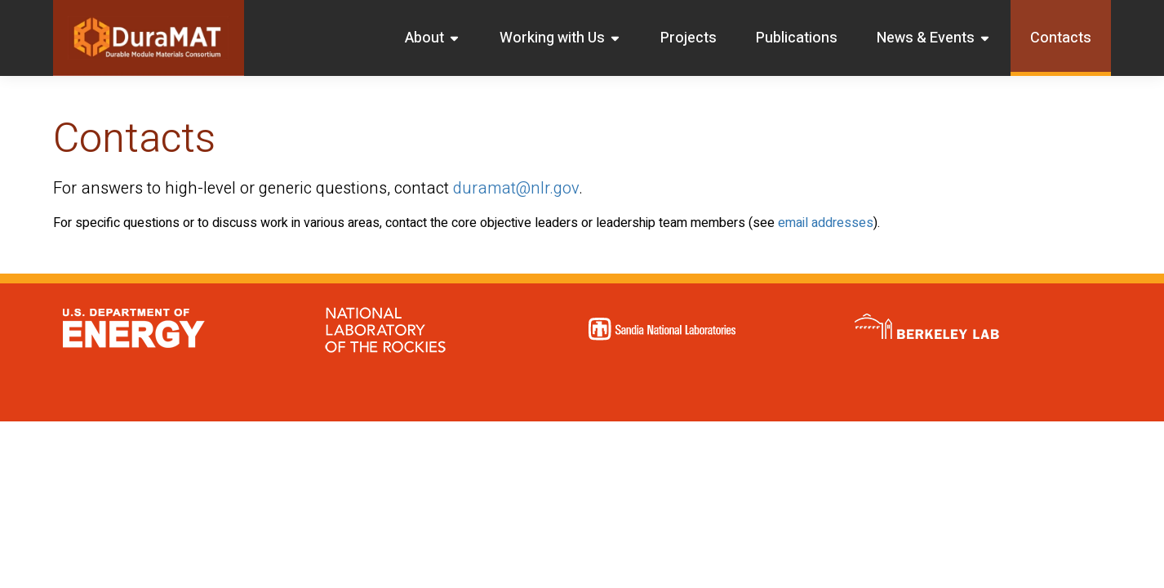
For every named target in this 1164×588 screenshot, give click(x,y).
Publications (796, 38)
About (432, 38)
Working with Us (560, 38)
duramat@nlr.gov (516, 188)
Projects (688, 38)
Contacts (1060, 38)
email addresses (825, 223)
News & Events (934, 38)
